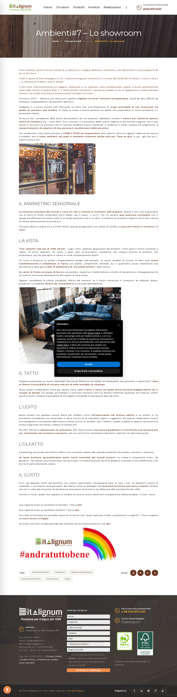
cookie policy (63, 345)
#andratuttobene (40, 572)
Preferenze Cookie (47, 659)
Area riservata (26, 663)
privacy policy (94, 333)
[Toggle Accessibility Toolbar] (7, 690)
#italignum (60, 572)
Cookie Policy (27, 659)
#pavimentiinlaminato (81, 572)
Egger (67, 579)
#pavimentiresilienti (31, 579)
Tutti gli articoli (72, 41)
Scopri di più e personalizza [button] (88, 371)
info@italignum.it (130, 622)
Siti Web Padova (76, 691)
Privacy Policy (54, 656)
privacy (72, 658)
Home (55, 41)
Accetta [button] (88, 364)
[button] (118, 325)
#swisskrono (53, 579)
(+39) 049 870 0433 (133, 611)
